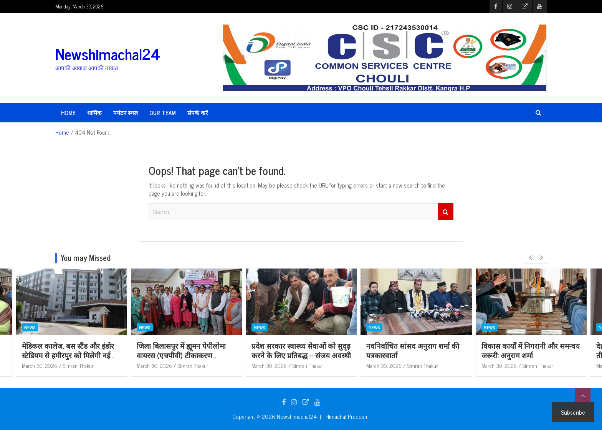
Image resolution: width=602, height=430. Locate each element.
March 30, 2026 (66, 365)
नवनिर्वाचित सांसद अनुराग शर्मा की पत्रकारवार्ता (439, 350)
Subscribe (573, 412)
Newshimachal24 (107, 53)
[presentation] (530, 257)
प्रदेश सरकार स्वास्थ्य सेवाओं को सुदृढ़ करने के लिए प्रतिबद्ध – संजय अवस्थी (328, 350)
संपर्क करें (197, 112)
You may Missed (86, 257)
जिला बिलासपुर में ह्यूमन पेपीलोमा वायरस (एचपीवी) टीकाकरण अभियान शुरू (208, 354)
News (56, 327)
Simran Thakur (104, 365)
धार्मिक (94, 112)
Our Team (162, 112)
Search (445, 212)
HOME (68, 112)
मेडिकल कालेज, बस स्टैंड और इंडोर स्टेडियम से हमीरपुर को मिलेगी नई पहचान (94, 354)
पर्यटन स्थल (125, 112)
